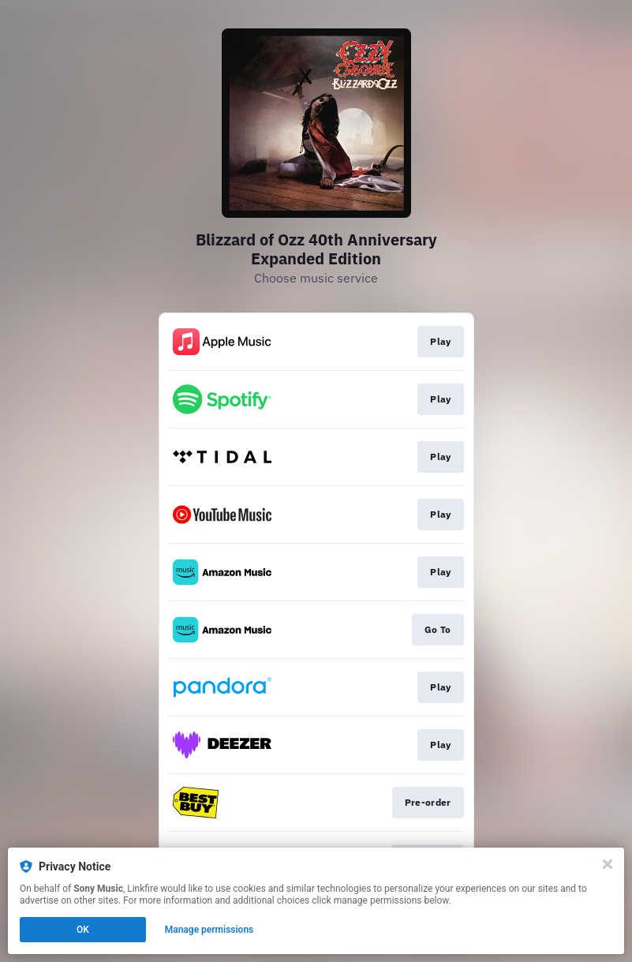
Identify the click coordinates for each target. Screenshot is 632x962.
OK (83, 929)
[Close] (607, 864)
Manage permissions (209, 929)
